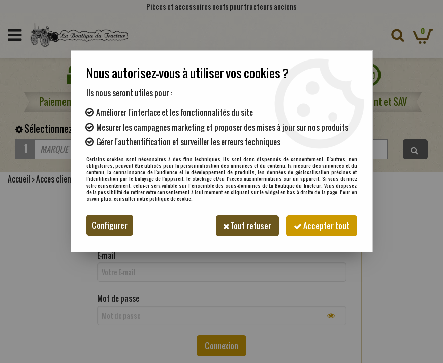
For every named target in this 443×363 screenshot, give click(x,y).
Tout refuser (244, 225)
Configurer (110, 225)
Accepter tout (320, 225)
